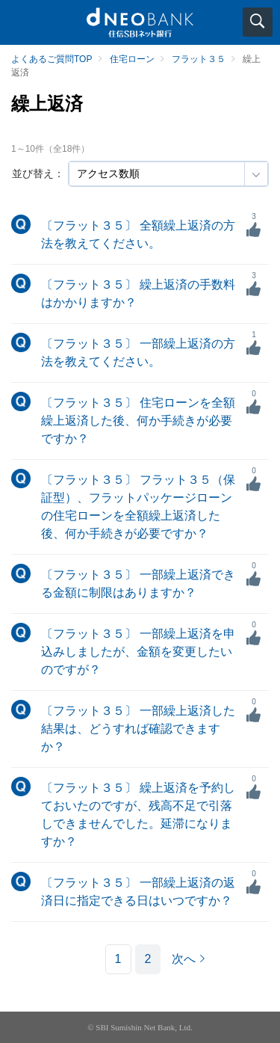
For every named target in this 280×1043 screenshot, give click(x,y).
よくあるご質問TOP (51, 59)
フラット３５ (198, 59)
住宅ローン (132, 59)
